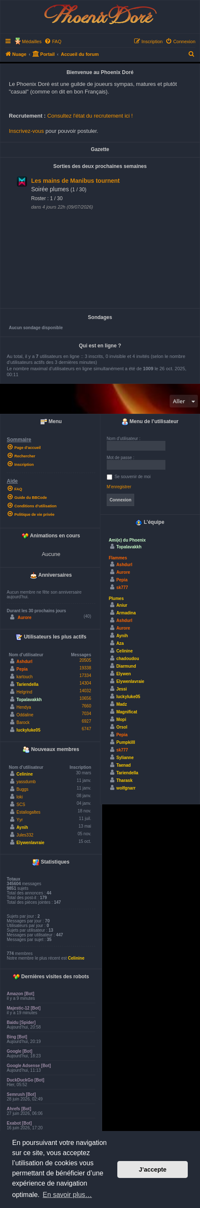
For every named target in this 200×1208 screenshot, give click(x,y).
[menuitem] (52, 41)
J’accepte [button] (153, 1169)
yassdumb (26, 781)
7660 (86, 706)
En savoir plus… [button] (67, 1194)
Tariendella (27, 684)
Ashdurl (24, 661)
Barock (23, 722)
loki (19, 797)
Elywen (123, 673)
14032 (85, 690)
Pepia (22, 669)
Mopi (121, 719)
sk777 (122, 587)
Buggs (22, 789)
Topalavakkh (29, 699)
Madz (121, 704)
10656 (85, 698)
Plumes (116, 598)
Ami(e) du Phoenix (127, 540)
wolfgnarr (126, 788)
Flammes (118, 558)
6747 (86, 728)
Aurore (25, 617)
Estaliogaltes (28, 812)
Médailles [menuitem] (31, 41)
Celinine (24, 774)
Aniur (121, 605)
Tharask (124, 780)
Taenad (123, 765)
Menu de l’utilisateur (150, 421)
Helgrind (24, 692)
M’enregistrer (119, 486)
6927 (86, 721)
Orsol (121, 727)
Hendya (23, 707)
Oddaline (24, 715)
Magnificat (126, 712)
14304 (85, 683)
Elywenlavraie (30, 842)
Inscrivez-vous (26, 131)
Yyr (19, 819)
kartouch (24, 676)
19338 (85, 668)
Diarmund (126, 666)
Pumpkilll (125, 742)
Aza (120, 643)
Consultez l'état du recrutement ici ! (90, 116)
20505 (85, 660)
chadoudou (127, 658)
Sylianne (125, 757)
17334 (85, 675)
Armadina (126, 613)
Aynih (22, 827)
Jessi (121, 689)
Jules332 (24, 835)
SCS (20, 804)
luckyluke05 (28, 730)
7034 (86, 713)
